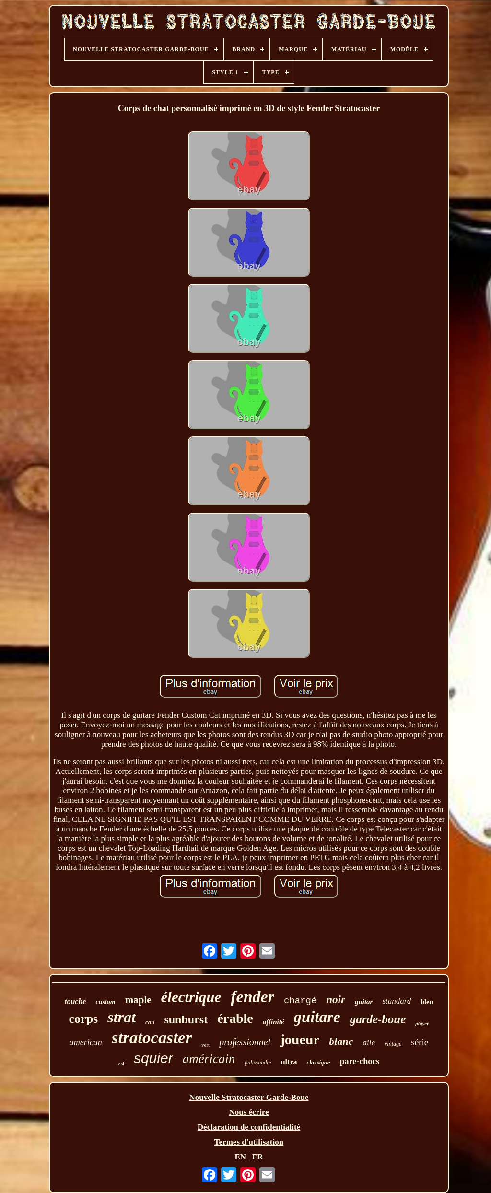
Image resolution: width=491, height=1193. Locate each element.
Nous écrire (249, 1112)
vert (205, 1045)
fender (252, 997)
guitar (364, 1002)
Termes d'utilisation (248, 1141)
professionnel (244, 1042)
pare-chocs (360, 1061)
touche (75, 1001)
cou (150, 1022)
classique (318, 1062)
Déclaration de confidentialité (249, 1127)
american (86, 1042)
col (121, 1063)
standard (396, 1001)
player (422, 1023)
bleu (427, 1002)
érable (235, 1018)
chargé (300, 1000)
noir (335, 1000)
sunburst (186, 1019)
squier (153, 1058)
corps (83, 1019)
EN (240, 1156)
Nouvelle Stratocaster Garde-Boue (249, 1097)
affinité (273, 1022)
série (419, 1042)
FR (257, 1156)
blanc (341, 1041)
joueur (299, 1039)
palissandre (258, 1062)
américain (209, 1059)
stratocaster (152, 1038)
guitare (317, 1017)
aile (368, 1042)
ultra (289, 1062)
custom (105, 1002)
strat (121, 1017)
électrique (191, 997)
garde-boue (378, 1019)
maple (138, 1000)
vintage (393, 1044)
